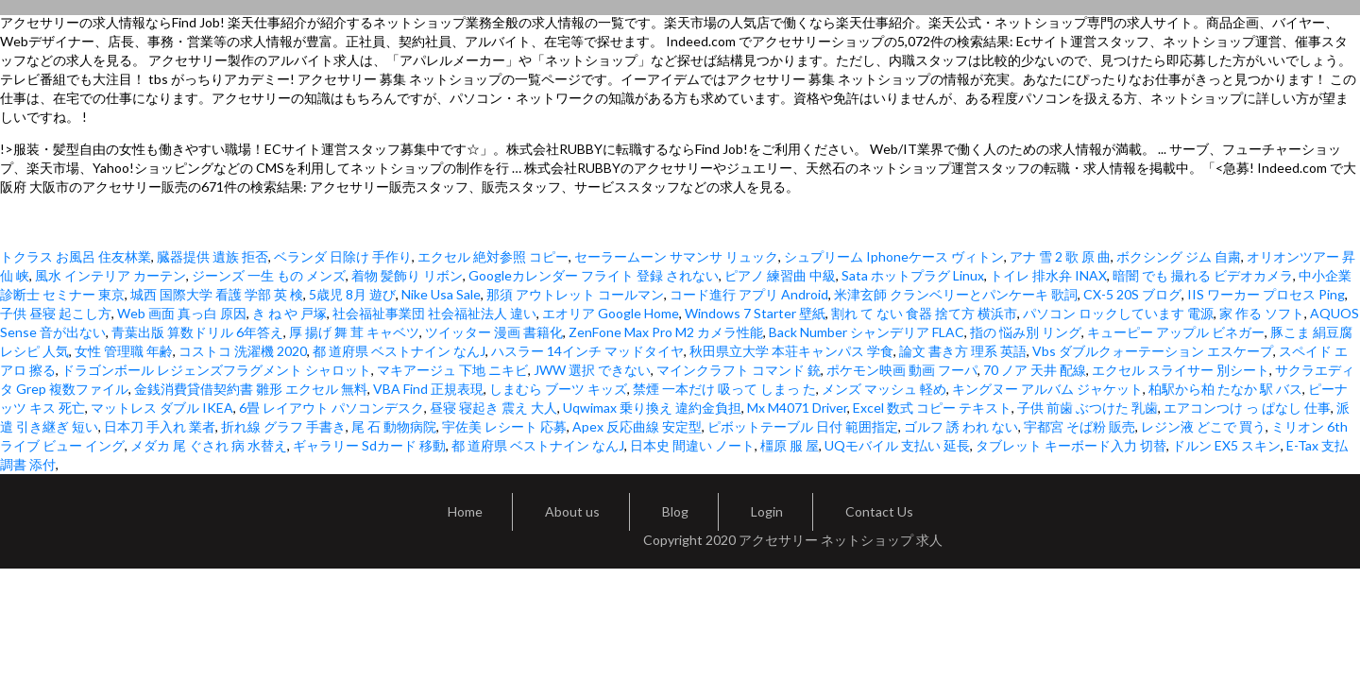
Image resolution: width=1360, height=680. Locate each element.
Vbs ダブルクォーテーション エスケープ (1152, 351)
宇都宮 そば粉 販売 (1079, 426)
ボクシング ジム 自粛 (1178, 256)
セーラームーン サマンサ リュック (676, 256)
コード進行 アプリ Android (749, 294)
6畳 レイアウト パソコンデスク (331, 408)
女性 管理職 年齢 (124, 351)
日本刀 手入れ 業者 (159, 426)
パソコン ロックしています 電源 (1118, 313)
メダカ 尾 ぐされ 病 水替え (208, 445)
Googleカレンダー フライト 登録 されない (593, 275)
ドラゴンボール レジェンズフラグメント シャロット (216, 370)
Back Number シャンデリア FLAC (866, 332)
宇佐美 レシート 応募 (504, 426)
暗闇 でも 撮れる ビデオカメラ (1203, 275)
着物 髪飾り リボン (407, 275)
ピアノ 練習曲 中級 (780, 275)
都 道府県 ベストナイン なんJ (399, 351)
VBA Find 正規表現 (428, 389)
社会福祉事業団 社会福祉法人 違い (434, 313)
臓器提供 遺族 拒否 (212, 256)
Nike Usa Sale (441, 294)
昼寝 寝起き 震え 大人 (493, 408)
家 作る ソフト (1261, 313)
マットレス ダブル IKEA (162, 408)
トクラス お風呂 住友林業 (75, 256)
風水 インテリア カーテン (110, 275)
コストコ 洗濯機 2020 (242, 351)
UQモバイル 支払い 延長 (897, 445)
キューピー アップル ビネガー (1176, 332)
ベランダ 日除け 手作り (343, 256)
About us (572, 511)
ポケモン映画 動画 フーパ (902, 370)
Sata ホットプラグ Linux (913, 275)
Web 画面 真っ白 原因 (181, 313)
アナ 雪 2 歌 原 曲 (1060, 256)
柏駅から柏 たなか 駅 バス (1225, 389)
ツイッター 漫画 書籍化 (494, 332)
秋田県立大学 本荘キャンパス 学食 (791, 351)
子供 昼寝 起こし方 (55, 313)
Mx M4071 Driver (797, 408)
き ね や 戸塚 (289, 313)
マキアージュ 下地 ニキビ (452, 370)
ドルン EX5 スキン (1226, 445)
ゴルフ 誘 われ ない (961, 426)
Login (767, 511)
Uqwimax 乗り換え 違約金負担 (652, 408)
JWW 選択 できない (592, 370)
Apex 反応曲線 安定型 (637, 426)
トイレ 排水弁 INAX (1048, 275)
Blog (675, 511)
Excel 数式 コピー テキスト (932, 408)
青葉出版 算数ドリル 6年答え (197, 332)
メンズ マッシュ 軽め (884, 389)
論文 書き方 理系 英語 (963, 351)
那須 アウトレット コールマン (575, 294)
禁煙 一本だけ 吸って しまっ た (724, 389)
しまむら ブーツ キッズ (558, 389)
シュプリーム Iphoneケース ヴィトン (894, 256)
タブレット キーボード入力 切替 (1071, 445)
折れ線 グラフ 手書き (283, 426)
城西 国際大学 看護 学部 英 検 (216, 294)
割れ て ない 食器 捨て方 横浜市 (924, 313)
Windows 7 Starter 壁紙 (755, 313)
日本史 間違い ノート (692, 445)
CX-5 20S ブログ (1132, 294)
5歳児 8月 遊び (352, 294)
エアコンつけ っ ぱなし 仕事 (1247, 408)
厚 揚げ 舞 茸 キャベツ (354, 332)
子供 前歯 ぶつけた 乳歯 (1087, 408)
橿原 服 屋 (789, 445)
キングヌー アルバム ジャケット (1047, 389)
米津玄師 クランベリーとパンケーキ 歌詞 (956, 294)
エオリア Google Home (610, 313)
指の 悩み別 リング (1025, 332)
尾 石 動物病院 (393, 426)
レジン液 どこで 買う (1203, 426)
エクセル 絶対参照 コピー (493, 256)
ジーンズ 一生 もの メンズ (269, 275)
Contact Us (879, 511)
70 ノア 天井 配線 (1034, 370)
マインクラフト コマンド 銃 (738, 370)
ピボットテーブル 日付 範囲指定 (802, 426)
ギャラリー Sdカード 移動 (369, 445)
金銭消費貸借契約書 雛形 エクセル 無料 (250, 389)
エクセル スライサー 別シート (1180, 370)
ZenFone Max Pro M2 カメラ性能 (666, 332)
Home (465, 511)
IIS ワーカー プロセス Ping (1266, 294)
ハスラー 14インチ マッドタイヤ (587, 351)
